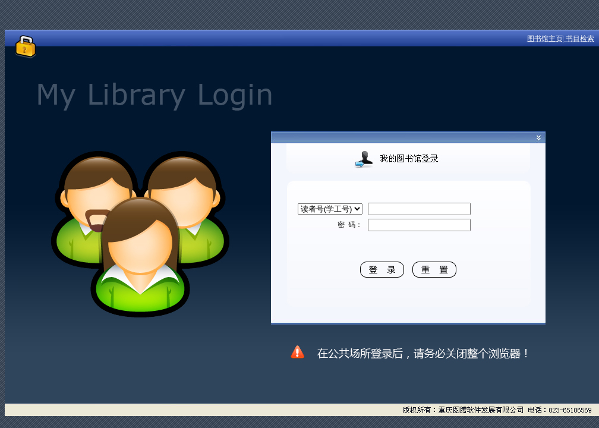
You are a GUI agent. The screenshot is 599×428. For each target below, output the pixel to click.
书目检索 (580, 38)
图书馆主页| (546, 38)
